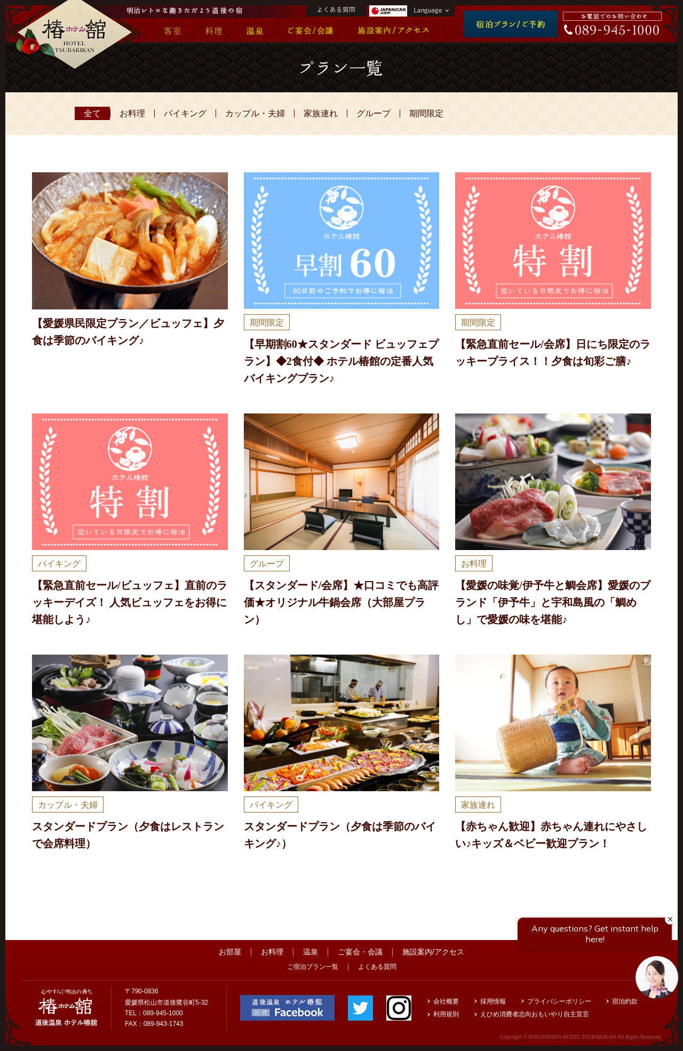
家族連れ (321, 113)
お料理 (132, 113)
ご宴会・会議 (360, 952)
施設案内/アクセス (433, 952)
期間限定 (426, 113)
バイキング (185, 113)
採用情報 (493, 1001)
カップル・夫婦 (255, 113)
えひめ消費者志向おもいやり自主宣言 (534, 1014)
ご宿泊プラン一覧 (312, 966)
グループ (373, 113)
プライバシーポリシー (559, 1001)
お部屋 (230, 952)
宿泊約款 (625, 1001)
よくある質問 (377, 966)
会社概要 (446, 1001)
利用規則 (446, 1014)
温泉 (310, 952)
